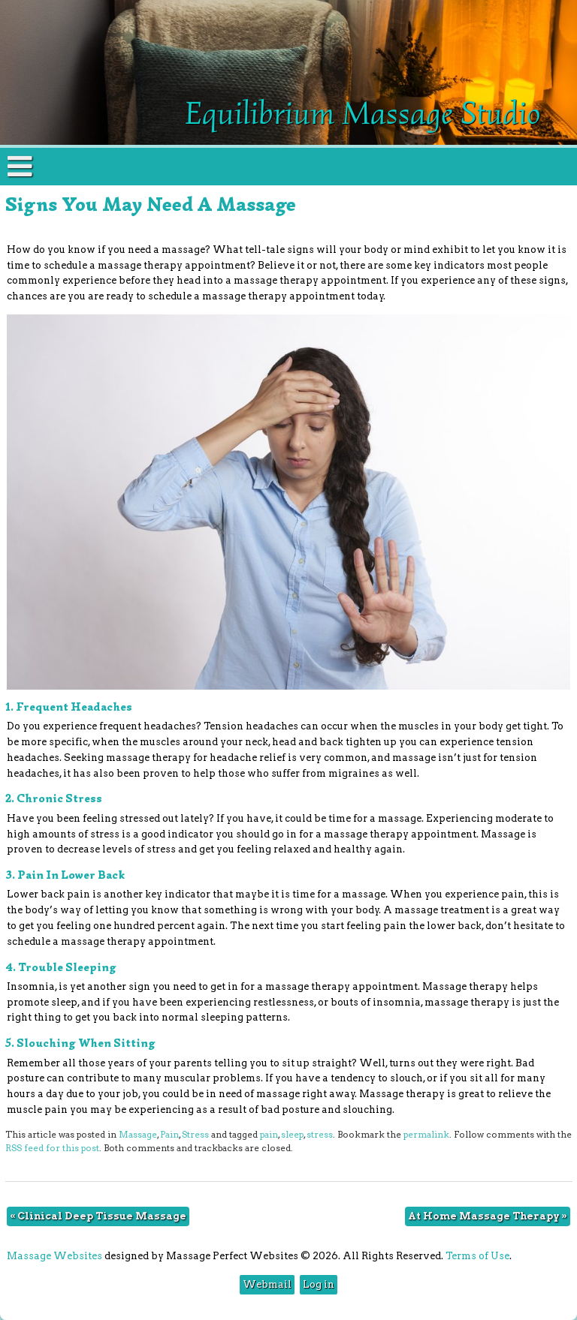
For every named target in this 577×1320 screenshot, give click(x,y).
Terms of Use (477, 1255)
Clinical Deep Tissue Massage (98, 1216)
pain (269, 1134)
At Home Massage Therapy (487, 1216)
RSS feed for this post (52, 1148)
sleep (292, 1134)
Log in (318, 1284)
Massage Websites (54, 1255)
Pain (169, 1134)
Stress (195, 1134)
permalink (426, 1134)
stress (320, 1134)
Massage (138, 1134)
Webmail (267, 1284)
